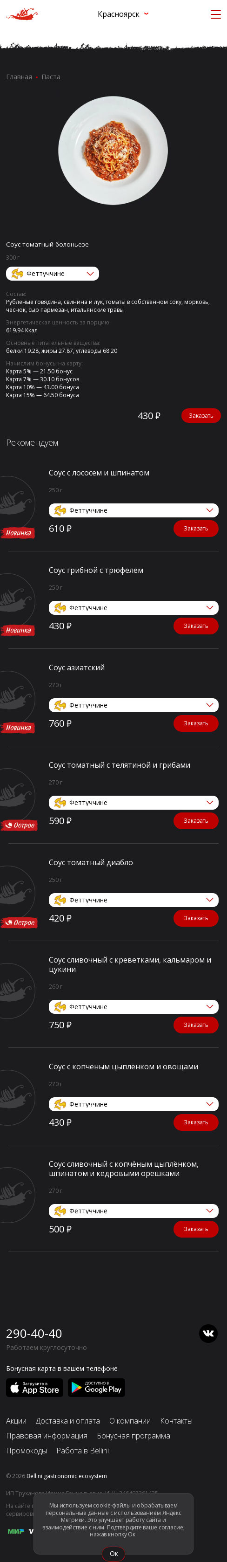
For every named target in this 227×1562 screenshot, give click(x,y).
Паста (50, 76)
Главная (19, 76)
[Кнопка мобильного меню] (216, 14)
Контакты (176, 1421)
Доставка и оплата (68, 1421)
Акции (16, 1421)
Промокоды (26, 1450)
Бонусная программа (133, 1436)
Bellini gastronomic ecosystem (67, 1476)
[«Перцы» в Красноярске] (22, 14)
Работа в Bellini (82, 1450)
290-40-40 (34, 1333)
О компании (130, 1421)
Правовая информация (46, 1436)
